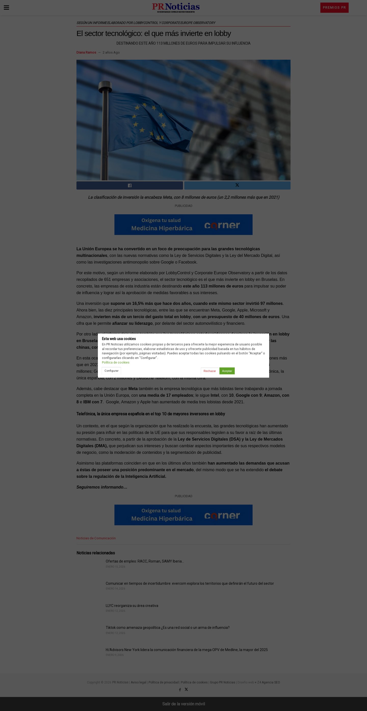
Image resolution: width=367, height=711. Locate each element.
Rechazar (210, 370)
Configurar (111, 370)
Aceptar (227, 370)
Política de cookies (115, 362)
